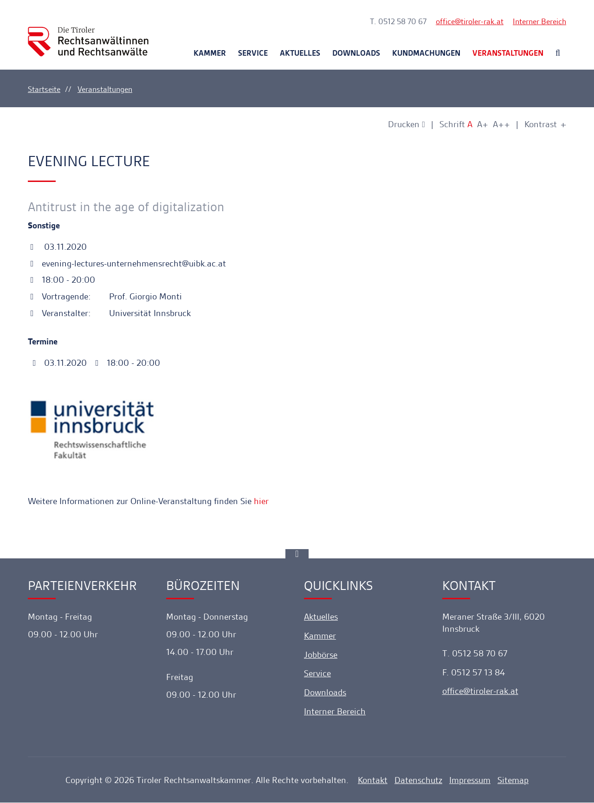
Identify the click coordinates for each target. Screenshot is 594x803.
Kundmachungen (426, 53)
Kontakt (372, 780)
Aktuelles (300, 53)
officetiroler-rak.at (470, 21)
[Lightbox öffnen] (205, 430)
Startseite (44, 89)
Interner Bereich (539, 21)
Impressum (470, 780)
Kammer (210, 53)
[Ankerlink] (297, 553)
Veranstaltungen (507, 53)
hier (261, 501)
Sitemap (513, 780)
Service (253, 53)
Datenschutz (418, 780)
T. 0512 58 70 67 (398, 21)
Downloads (356, 53)
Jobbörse (320, 655)
